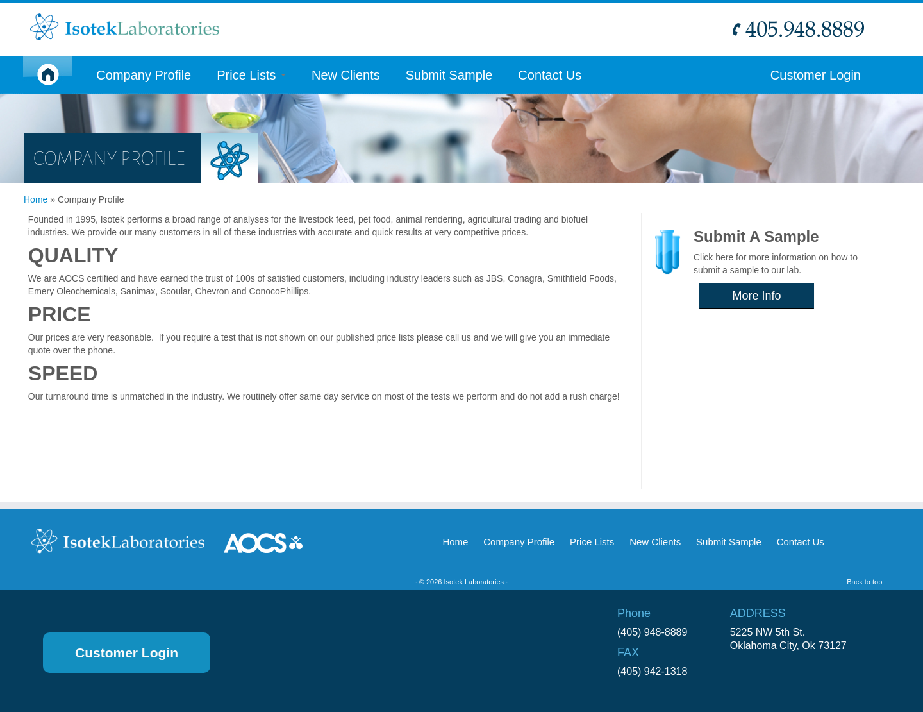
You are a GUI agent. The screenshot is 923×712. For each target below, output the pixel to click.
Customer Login (815, 75)
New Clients (346, 75)
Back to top (864, 582)
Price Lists (251, 75)
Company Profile (143, 75)
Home (35, 199)
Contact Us (549, 75)
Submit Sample (449, 75)
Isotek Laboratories (474, 582)
